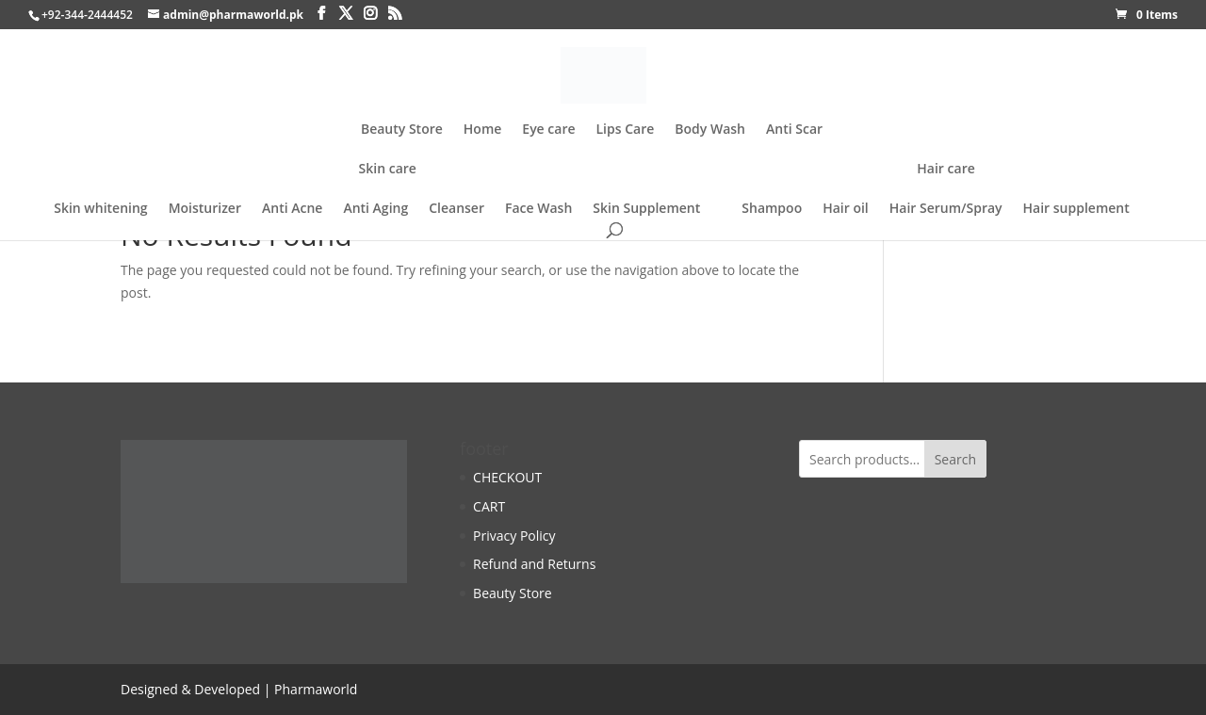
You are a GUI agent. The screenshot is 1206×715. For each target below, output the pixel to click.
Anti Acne (292, 208)
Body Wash (710, 130)
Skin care (387, 169)
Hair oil (846, 208)
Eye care (548, 130)
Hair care (945, 169)
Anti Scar (794, 130)
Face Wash (538, 208)
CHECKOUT (507, 477)
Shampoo (772, 208)
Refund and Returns (534, 564)
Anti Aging (375, 208)
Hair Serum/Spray (945, 208)
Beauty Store (402, 130)
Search (955, 459)
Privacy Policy (514, 535)
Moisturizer (205, 208)
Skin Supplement (646, 208)
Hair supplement (1076, 208)
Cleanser (456, 208)
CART (489, 506)
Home (483, 130)
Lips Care (625, 130)
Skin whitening (100, 208)
